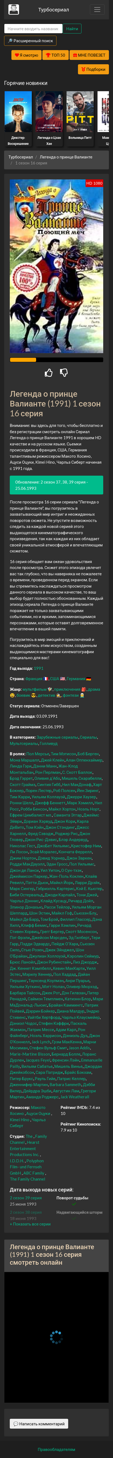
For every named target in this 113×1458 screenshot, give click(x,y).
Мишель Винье (68, 1066)
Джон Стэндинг (60, 827)
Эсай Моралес (43, 851)
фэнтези (71, 695)
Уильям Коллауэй (48, 796)
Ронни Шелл (21, 802)
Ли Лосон (19, 851)
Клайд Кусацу (53, 900)
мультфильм (34, 689)
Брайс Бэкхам (78, 1072)
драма (94, 689)
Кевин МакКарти (69, 968)
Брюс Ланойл (22, 961)
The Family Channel (27, 1178)
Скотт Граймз (22, 784)
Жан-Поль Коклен (66, 876)
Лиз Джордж (85, 961)
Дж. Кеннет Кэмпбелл (30, 968)
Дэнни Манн (45, 765)
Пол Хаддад (64, 974)
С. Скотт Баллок (77, 772)
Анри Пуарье (77, 980)
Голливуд (49, 743)
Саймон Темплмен (45, 998)
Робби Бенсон (34, 808)
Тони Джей (86, 894)
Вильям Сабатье (37, 1066)
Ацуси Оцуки (38, 1113)
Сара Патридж (49, 1072)
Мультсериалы (24, 743)
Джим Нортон (23, 857)
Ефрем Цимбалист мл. (31, 814)
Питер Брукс (21, 1078)
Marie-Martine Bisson (30, 1054)
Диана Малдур (70, 1010)
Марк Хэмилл (80, 802)
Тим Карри (20, 796)
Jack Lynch (41, 1041)
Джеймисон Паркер (29, 876)
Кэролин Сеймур (83, 955)
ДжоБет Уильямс (53, 845)
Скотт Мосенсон (81, 931)
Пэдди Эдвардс (35, 943)
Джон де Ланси (24, 870)
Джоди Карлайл (60, 894)
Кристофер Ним (86, 845)
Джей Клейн (52, 759)
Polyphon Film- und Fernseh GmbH (27, 1166)
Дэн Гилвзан (74, 992)
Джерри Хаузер (81, 796)
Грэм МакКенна (67, 1041)
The (29, 1136)
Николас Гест (22, 845)
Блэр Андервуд (73, 839)
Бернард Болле (66, 1054)
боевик (23, 695)
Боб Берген (88, 753)
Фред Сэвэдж (41, 833)
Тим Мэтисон (63, 753)
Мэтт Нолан (53, 986)
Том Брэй (49, 919)
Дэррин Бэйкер (40, 1010)
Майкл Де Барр (24, 919)
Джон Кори (64, 821)
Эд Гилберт (79, 937)
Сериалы (88, 737)
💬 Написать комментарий (39, 1423)
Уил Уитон (49, 870)
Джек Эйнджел (59, 949)
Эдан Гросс (57, 863)
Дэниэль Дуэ (75, 1035)
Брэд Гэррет (21, 778)
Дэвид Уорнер (51, 857)
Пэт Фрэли (20, 937)
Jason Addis (79, 1047)
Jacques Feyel (38, 1059)
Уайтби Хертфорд (43, 1017)
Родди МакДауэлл (27, 863)
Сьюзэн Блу (85, 912)
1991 (38, 668)
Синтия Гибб (48, 784)
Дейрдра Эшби (37, 1090)
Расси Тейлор (57, 906)
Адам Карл (66, 1029)
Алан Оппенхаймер (84, 759)
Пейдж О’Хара (64, 943)
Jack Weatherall (74, 1096)
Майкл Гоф (62, 912)
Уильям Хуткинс (25, 986)
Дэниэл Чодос (23, 1023)
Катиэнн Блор (78, 998)
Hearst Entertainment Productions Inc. (24, 1148)
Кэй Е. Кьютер (89, 888)
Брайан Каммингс (66, 1004)
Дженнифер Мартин (29, 1084)
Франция (33, 678)
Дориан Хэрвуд (37, 821)
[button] (30, 1223)
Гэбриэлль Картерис (55, 888)
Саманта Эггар (67, 814)
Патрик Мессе (40, 1029)
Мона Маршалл (24, 759)
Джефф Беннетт (50, 802)
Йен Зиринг (88, 790)
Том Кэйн (35, 827)
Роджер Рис (66, 833)
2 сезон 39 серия (26, 1197)
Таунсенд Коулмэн (46, 980)
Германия (76, 678)
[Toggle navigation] (97, 9)
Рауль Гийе (45, 1078)
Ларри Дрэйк (87, 882)
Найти (72, 28)
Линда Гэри (21, 765)
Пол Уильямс (81, 863)
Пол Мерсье (37, 753)
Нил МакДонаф (77, 784)
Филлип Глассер (75, 919)
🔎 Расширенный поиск (30, 40)
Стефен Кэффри (54, 1023)
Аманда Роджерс (42, 1096)
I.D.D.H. (17, 1160)
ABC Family (33, 1172)
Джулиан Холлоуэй (47, 955)
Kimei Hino (19, 1119)
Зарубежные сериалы (57, 737)
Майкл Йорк (61, 882)
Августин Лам (66, 1090)
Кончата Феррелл (75, 851)
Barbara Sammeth (65, 1084)
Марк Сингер (22, 888)
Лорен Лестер (38, 790)
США (54, 678)
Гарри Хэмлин (62, 925)
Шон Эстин (39, 912)
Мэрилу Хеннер (37, 974)
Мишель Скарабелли (82, 778)
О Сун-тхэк (71, 870)
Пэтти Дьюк (37, 882)
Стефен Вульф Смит (48, 1047)
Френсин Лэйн (65, 1059)
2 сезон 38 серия (26, 1212)
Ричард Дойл (80, 900)
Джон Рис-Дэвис (41, 839)
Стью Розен (32, 949)
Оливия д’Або (47, 778)
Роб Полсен (64, 790)
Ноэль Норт (88, 808)
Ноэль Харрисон (45, 1035)
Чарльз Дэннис (24, 900)
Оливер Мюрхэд (81, 986)
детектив (46, 695)
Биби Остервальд (26, 894)
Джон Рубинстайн (54, 961)
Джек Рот (51, 992)
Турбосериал (53, 9)
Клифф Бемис (34, 925)
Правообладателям (56, 1449)
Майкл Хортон (62, 808)
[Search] (33, 29)
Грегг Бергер (52, 931)
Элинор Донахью (26, 906)
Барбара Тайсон (25, 992)
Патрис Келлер (71, 1078)
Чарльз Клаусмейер (81, 1017)
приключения (67, 689)
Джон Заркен (79, 857)
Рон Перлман (47, 772)
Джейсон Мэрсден (49, 937)
